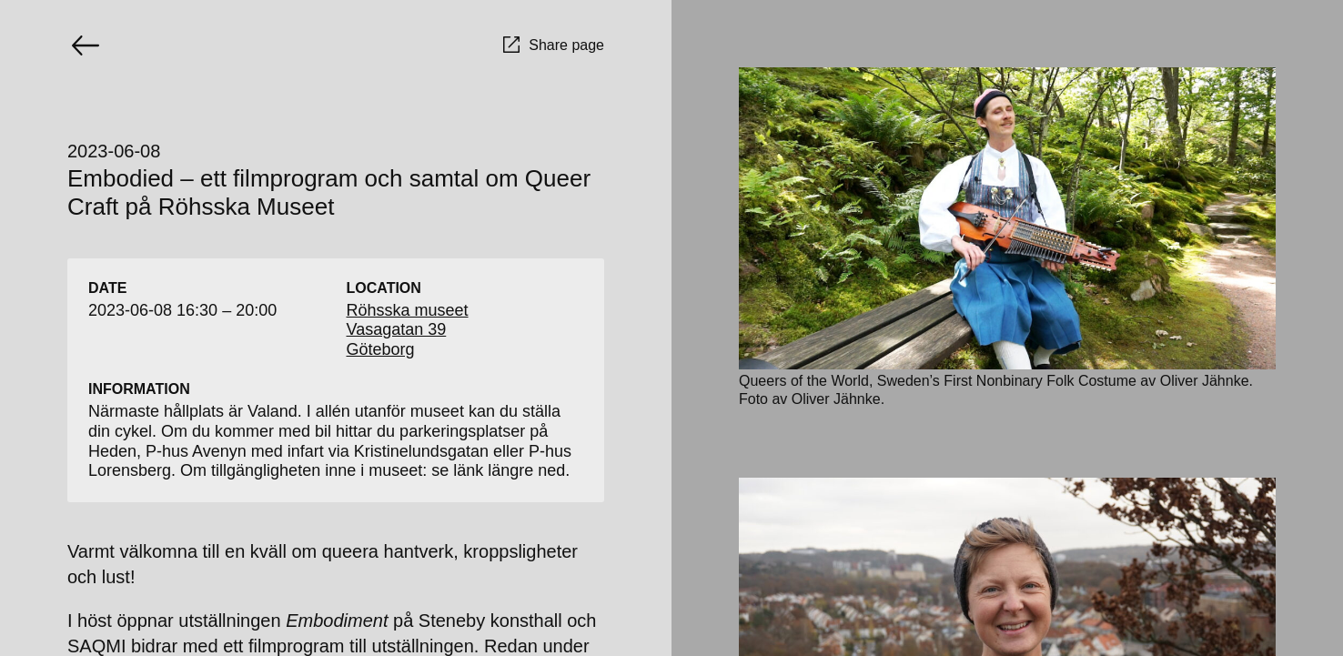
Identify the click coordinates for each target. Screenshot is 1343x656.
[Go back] (85, 45)
